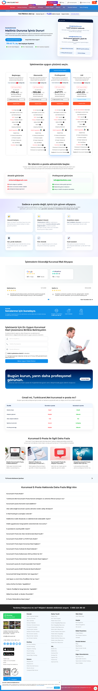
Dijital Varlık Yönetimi (81, 658)
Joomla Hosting (31, 646)
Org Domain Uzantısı (32, 629)
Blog (62, 2)
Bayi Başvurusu (79, 656)
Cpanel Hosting (31, 653)
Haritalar (78, 637)
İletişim (77, 650)
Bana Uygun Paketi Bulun (27, 361)
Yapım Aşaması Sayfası (32, 616)
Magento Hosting (31, 648)
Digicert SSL (54, 657)
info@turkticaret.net (9, 636)
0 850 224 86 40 (77, 608)
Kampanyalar (72, 2)
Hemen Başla (85, 379)
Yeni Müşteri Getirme (81, 635)
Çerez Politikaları (40, 685)
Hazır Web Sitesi (80, 616)
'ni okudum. (17, 353)
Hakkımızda (6, 658)
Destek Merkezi (72, 7)
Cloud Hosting (30, 651)
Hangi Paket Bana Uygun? (32, 39)
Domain (12, 7)
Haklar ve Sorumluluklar (9, 660)
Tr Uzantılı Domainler (32, 627)
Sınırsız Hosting (22, 7)
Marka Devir (54, 616)
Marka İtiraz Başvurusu (57, 636)
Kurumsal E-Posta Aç (13, 39)
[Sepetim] (94, 2)
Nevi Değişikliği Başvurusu (58, 625)
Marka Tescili (50, 6)
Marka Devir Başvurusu (57, 642)
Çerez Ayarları (49, 687)
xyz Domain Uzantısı (32, 638)
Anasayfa (8, 10)
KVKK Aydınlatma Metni (15, 353)
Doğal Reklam (79, 633)
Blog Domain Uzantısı (32, 636)
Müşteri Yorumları (12, 680)
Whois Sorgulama (80, 624)
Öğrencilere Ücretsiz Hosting (83, 661)
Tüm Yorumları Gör (86, 299)
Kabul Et (57, 687)
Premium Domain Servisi (33, 625)
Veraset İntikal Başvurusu (57, 627)
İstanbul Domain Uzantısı (33, 631)
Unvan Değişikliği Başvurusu (58, 623)
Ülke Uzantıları (30, 620)
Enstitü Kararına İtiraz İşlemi (58, 631)
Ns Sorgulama (79, 622)
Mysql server (30, 663)
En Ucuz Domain (31, 618)
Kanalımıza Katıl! (9, 616)
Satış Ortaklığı (84, 7)
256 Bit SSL (54, 648)
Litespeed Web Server (32, 670)
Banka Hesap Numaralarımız (10, 664)
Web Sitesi (32, 6)
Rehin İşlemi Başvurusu (57, 629)
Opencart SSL (54, 661)
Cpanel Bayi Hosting (32, 655)
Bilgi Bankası (79, 646)
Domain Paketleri (31, 623)
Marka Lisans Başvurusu (57, 640)
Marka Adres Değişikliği (57, 633)
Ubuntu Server (30, 668)
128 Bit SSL (54, 651)
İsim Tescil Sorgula (55, 618)
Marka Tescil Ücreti (56, 620)
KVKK (4, 662)
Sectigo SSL (54, 655)
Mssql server (30, 661)
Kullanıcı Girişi (85, 2)
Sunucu (58, 6)
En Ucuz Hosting (31, 644)
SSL (64, 7)
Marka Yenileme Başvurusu (58, 638)
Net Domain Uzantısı (32, 633)
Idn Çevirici (78, 627)
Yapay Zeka (52, 2)
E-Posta (40, 7)
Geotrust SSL (54, 653)
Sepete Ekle (16, 103)
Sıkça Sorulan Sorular (81, 648)
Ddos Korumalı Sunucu (32, 666)
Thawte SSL (54, 659)
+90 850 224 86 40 (11, 640)
